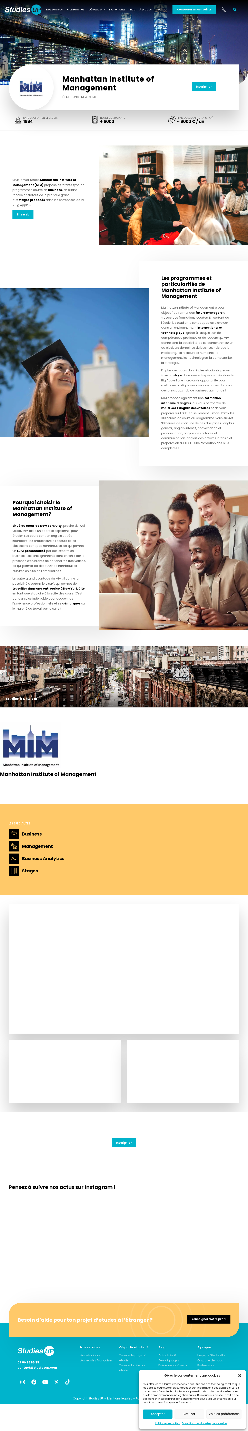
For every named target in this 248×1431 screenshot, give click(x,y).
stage (177, 376)
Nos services (56, 10)
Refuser (189, 1414)
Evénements (118, 10)
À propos (147, 10)
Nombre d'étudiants (112, 118)
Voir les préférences (224, 1414)
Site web (23, 215)
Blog (134, 10)
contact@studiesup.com (37, 1368)
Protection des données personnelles (204, 1423)
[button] (240, 1375)
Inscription (204, 87)
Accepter (158, 1414)
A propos (204, 1348)
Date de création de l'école (40, 118)
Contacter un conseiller (195, 10)
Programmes (77, 10)
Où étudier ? (98, 10)
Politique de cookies (167, 1423)
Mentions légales (119, 1399)
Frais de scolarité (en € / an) (195, 118)
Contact (163, 10)
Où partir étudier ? (133, 1348)
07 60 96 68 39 (28, 1363)
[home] (27, 10)
